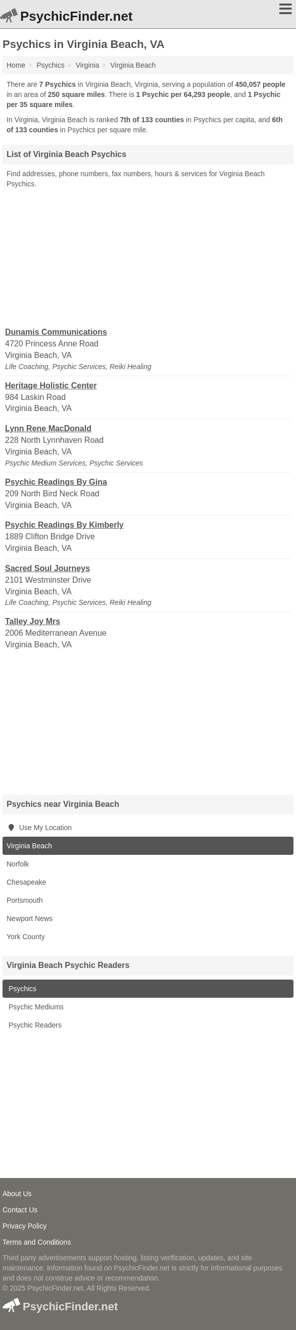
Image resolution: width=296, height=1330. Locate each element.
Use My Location (39, 828)
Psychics (21, 989)
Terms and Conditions (37, 1242)
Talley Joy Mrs (32, 621)
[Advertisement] (148, 257)
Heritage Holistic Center (50, 385)
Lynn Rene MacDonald (48, 428)
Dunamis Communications (56, 332)
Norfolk (18, 864)
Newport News (30, 918)
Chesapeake (26, 882)
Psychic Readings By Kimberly (64, 525)
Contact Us (20, 1210)
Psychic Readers (34, 1025)
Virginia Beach (29, 846)
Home (16, 65)
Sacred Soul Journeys (47, 568)
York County (26, 937)
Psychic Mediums (35, 1007)
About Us (17, 1194)
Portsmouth (25, 900)
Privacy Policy (24, 1226)
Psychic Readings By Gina (56, 482)
